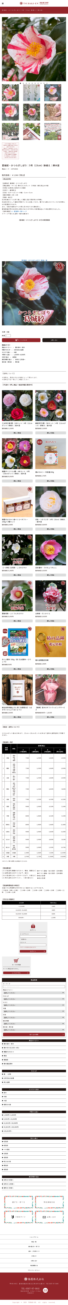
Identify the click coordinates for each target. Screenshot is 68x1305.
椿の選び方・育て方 (34, 1246)
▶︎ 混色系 (5, 1157)
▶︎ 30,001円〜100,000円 (10, 1127)
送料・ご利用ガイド (34, 1251)
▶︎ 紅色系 (5, 1141)
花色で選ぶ (5, 357)
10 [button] (47, 84)
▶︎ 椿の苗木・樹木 (8, 1044)
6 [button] (36, 84)
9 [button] (44, 84)
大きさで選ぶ (6, 352)
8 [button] (41, 84)
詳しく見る (17, 433)
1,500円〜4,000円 (19, 355)
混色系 (14, 357)
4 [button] (30, 84)
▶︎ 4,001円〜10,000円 (9, 1119)
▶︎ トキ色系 (6, 1149)
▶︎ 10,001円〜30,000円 (10, 1123)
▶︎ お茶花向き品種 (8, 1078)
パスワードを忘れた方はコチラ (28, 947)
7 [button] (38, 84)
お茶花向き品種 (18, 350)
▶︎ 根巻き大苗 (6, 1105)
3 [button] (27, 84)
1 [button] (21, 84)
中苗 (15, 352)
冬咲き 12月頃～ (20, 359)
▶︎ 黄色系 (5, 1165)
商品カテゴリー (7, 347)
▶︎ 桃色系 (5, 1145)
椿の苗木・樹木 (20, 347)
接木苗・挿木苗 (7, 362)
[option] (34, 49)
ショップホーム (34, 1237)
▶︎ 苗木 (4, 1093)
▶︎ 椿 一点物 (6, 1074)
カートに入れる (21, 340)
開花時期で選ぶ (7, 359)
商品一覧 (33, 1242)
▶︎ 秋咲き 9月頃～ (8, 1180)
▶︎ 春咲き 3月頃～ (8, 1188)
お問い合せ (54, 340)
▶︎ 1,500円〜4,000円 (9, 1115)
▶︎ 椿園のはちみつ (8, 1052)
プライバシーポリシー (34, 1270)
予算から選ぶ (6, 355)
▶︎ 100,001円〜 (7, 1131)
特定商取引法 (34, 1265)
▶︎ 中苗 (4, 1097)
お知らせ (33, 1256)
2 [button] (24, 84)
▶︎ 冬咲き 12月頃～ (8, 1184)
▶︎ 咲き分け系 (6, 1161)
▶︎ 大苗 (4, 1101)
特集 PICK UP (6, 350)
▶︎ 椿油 (4, 1056)
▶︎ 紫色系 (5, 1169)
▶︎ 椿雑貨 (5, 1060)
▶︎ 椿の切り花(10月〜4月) (10, 1048)
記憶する (23, 939)
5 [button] (33, 84)
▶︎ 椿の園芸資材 (7, 1064)
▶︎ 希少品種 (6, 1082)
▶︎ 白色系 (5, 1153)
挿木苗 (17, 362)
